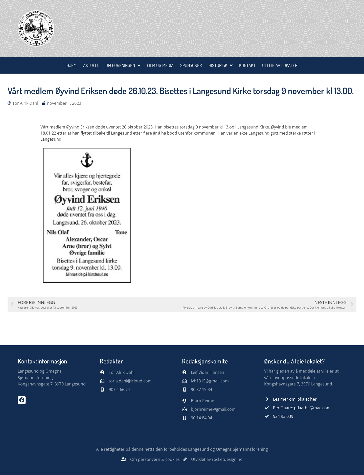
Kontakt (247, 65)
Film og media (160, 65)
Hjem (71, 65)
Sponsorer (191, 65)
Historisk (221, 65)
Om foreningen (122, 65)
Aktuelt (91, 65)
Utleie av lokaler (280, 65)
